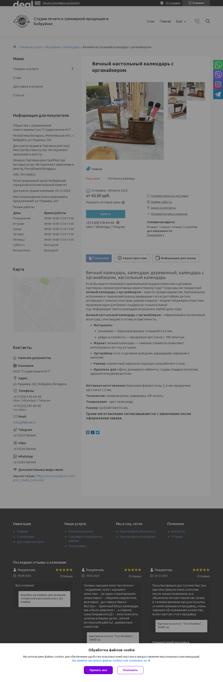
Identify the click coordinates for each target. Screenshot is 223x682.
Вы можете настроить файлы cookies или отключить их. (110, 660)
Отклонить (130, 670)
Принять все (98, 670)
